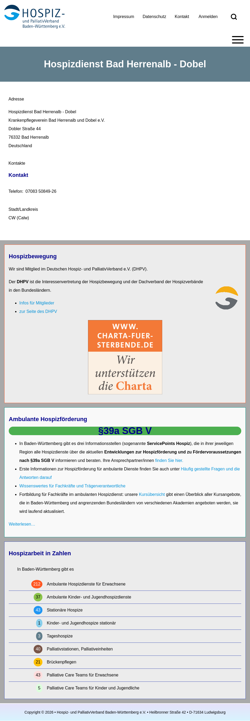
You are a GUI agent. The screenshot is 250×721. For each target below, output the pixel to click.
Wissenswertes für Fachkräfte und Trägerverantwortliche (72, 486)
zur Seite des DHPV (38, 311)
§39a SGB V (125, 430)
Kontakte (16, 163)
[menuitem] (123, 16)
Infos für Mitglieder (36, 303)
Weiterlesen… (22, 524)
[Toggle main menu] (125, 40)
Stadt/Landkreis (23, 209)
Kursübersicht (152, 494)
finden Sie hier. (169, 460)
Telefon (15, 191)
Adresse (16, 99)
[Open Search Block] (234, 16)
